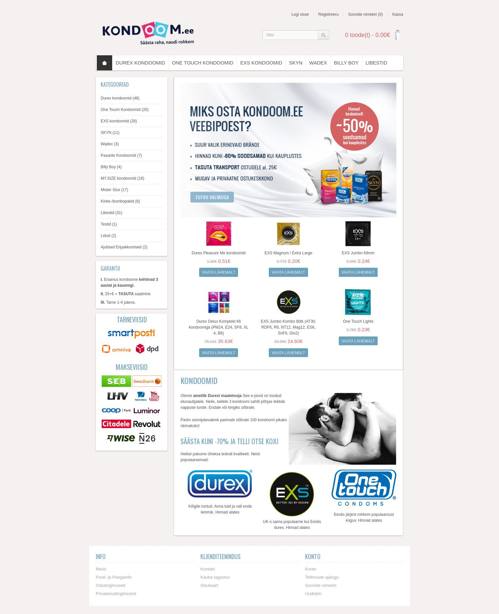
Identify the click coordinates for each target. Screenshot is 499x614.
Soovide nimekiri (320, 585)
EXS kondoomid (261, 62)
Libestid (376, 62)
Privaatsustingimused (116, 593)
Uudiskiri (313, 593)
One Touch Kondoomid (202, 62)
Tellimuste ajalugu (322, 576)
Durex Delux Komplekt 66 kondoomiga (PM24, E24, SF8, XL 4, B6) (219, 327)
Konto (310, 568)
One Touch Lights (358, 321)
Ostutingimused (110, 585)
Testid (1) (109, 224)
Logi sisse (300, 14)
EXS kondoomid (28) (119, 121)
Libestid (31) (111, 212)
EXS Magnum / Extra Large (288, 253)
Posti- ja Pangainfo (113, 576)
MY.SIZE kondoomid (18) (122, 178)
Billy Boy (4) (111, 167)
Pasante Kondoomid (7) (121, 155)
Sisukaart (209, 585)
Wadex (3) (110, 144)
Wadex (318, 62)
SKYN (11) (110, 132)
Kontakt (207, 568)
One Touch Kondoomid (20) (125, 109)
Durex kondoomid (140, 62)
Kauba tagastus (215, 576)
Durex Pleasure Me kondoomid (219, 253)
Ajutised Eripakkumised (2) (124, 247)
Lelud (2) (108, 235)
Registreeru (328, 14)
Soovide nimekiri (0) (365, 14)
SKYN (295, 62)
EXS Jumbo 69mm (358, 253)
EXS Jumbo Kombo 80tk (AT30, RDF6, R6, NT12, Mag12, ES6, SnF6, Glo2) (288, 327)
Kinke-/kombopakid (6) (120, 201)
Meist (101, 568)
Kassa (397, 14)
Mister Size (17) (114, 190)
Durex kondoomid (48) (120, 98)
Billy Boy (346, 62)
